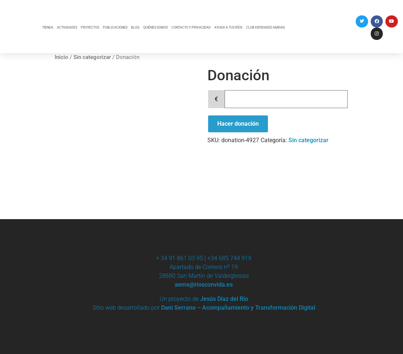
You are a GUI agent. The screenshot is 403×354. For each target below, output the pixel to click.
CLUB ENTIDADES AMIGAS (265, 27)
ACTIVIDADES (67, 27)
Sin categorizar (92, 57)
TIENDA (47, 27)
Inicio (61, 57)
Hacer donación (238, 123)
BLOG (135, 27)
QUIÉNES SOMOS (155, 27)
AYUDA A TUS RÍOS (228, 27)
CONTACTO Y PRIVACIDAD (191, 27)
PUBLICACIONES (115, 27)
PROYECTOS (90, 27)
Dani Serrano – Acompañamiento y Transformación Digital (238, 307)
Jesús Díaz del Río (224, 298)
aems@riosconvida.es (204, 284)
